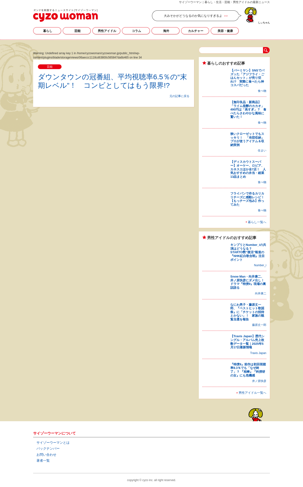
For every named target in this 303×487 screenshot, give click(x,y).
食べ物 (262, 91)
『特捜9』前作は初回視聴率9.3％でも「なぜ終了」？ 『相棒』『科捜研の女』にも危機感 (248, 370)
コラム (136, 31)
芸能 (77, 31)
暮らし (47, 31)
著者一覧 (43, 460)
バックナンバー (48, 448)
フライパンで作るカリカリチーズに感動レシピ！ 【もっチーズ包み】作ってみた (248, 199)
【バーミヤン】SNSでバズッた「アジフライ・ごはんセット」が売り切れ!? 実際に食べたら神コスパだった (247, 78)
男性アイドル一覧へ (252, 392)
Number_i (260, 265)
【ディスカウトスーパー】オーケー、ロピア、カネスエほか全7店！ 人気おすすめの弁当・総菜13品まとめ (248, 169)
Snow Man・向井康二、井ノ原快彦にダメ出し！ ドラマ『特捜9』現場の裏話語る (248, 282)
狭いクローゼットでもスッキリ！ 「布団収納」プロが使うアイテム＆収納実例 (247, 139)
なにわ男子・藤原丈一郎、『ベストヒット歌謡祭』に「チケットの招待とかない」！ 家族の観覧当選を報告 (247, 312)
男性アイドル (107, 31)
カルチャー (195, 31)
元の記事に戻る (179, 96)
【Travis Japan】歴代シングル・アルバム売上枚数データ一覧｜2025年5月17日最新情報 (247, 341)
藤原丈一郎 (259, 325)
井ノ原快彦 (259, 381)
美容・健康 (225, 31)
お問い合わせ (46, 454)
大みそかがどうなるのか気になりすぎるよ (193, 16)
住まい (262, 150)
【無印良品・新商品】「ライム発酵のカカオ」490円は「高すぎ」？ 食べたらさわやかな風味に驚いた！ (248, 109)
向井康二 (260, 293)
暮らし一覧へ (257, 222)
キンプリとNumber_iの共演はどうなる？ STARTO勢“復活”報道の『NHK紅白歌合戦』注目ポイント (248, 252)
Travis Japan (258, 353)
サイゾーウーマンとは (53, 442)
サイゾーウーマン (65, 15)
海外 (166, 31)
